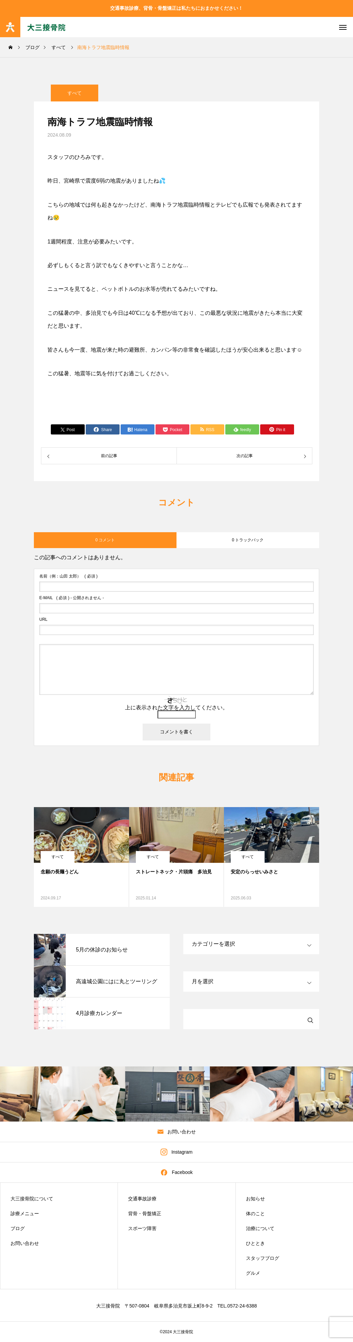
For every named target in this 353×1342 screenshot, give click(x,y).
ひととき (255, 1243)
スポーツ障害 (142, 1228)
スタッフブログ (262, 1258)
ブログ (18, 1228)
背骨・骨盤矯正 (144, 1213)
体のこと (255, 1213)
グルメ (253, 1273)
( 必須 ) (68, 576)
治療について (260, 1228)
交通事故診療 (142, 1198)
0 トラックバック (248, 540)
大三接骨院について (32, 1198)
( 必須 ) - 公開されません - (71, 598)
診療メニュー (25, 1213)
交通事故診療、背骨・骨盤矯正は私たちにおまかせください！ (176, 8)
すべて (74, 100)
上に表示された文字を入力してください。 (176, 707)
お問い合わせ (25, 1243)
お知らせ (255, 1198)
